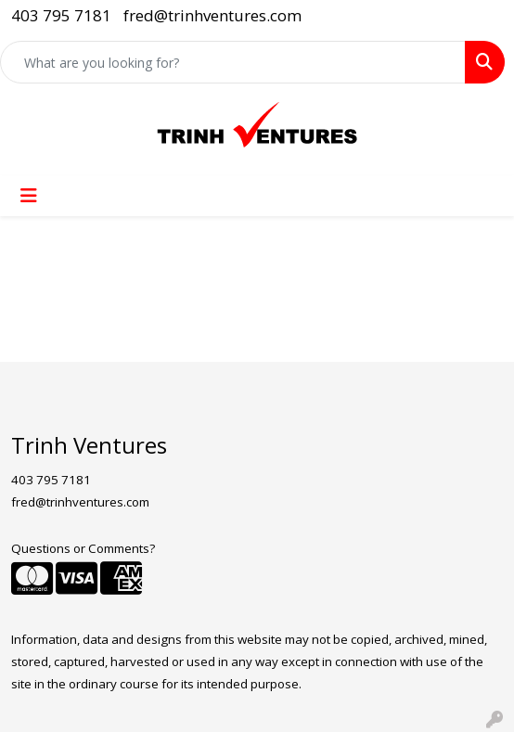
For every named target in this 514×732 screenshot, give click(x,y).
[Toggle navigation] (28, 196)
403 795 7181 (61, 15)
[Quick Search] (233, 62)
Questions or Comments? (83, 548)
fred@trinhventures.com (212, 15)
